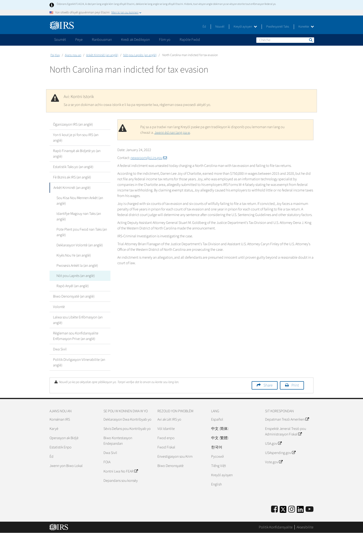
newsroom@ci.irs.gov (149, 157)
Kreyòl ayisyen (245, 26)
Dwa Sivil (60, 349)
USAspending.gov (280, 452)
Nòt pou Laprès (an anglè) (140, 55)
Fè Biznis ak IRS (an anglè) (72, 177)
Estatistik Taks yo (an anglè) (73, 166)
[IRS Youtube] (309, 509)
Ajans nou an (73, 55)
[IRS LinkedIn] (300, 511)
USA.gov (273, 443)
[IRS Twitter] (283, 511)
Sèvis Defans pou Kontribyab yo (127, 428)
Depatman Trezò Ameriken (287, 419)
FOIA (106, 462)
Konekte (306, 26)
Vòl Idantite (166, 428)
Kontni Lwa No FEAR (120, 471)
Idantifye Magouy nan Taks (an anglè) (78, 216)
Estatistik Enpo (61, 447)
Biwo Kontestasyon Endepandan (117, 440)
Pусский (217, 456)
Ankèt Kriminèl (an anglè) (102, 55)
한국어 (216, 447)
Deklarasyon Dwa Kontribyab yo (127, 419)
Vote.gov (273, 462)
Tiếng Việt (218, 465)
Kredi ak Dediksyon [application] (135, 39)
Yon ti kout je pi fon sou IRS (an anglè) (75, 137)
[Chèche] (285, 40)
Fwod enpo (166, 438)
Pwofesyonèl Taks (277, 26)
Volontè (59, 306)
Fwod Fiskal (166, 447)
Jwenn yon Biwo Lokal (66, 465)
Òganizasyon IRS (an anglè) (73, 124)
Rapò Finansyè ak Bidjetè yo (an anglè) (76, 153)
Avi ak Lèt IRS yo (169, 419)
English (216, 484)
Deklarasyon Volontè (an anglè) (79, 245)
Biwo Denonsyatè (170, 465)
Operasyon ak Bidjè (64, 438)
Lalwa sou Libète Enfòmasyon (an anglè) (78, 320)
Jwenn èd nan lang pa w (172, 132)
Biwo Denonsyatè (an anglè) (73, 296)
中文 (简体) (219, 428)
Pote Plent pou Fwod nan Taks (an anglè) (81, 232)
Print (295, 385)
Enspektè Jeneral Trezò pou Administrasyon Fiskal (285, 431)
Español (217, 419)
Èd (204, 26)
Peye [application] (79, 39)
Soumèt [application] (60, 39)
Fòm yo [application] (164, 39)
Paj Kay (55, 55)
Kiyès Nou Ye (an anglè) (73, 255)
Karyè (54, 428)
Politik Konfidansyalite (276, 527)
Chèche (310, 40)
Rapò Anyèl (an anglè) (72, 286)
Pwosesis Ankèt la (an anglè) (77, 265)
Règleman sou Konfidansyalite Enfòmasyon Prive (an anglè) (75, 336)
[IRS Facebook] (274, 509)
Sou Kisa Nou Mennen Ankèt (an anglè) (79, 200)
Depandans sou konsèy (120, 480)
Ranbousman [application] (102, 39)
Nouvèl (219, 26)
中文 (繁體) (219, 438)
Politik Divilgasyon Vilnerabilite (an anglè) (79, 362)
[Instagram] (291, 509)
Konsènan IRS (60, 419)
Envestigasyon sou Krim (175, 456)
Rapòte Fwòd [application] (190, 39)
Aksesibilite (305, 527)
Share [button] (267, 385)
